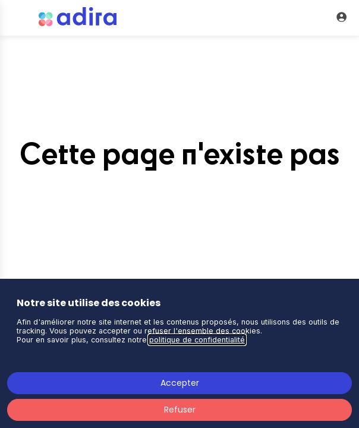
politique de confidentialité (197, 339)
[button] (18, 18)
